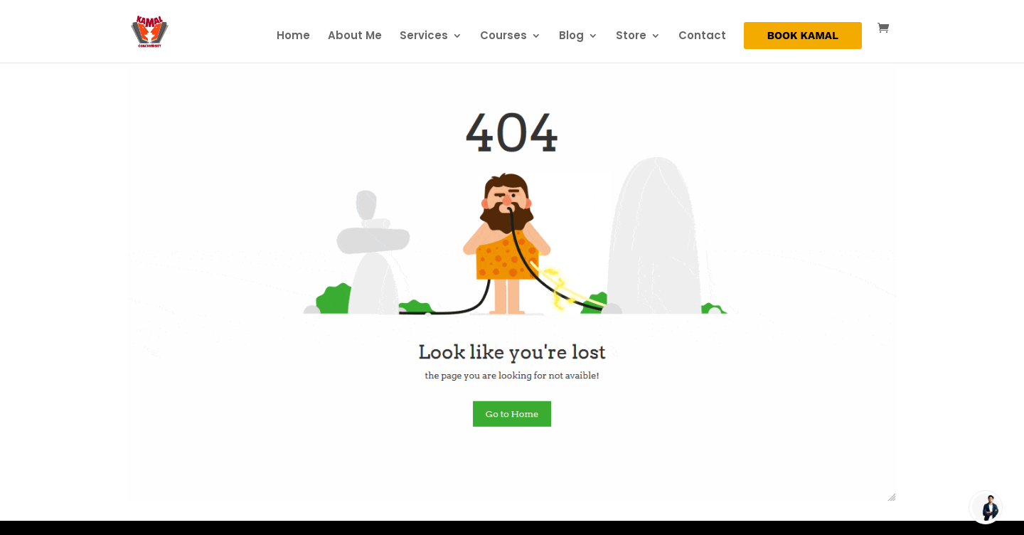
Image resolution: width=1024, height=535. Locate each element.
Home (293, 37)
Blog (571, 37)
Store (631, 37)
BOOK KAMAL (802, 36)
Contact (702, 37)
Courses (503, 37)
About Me (355, 37)
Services (424, 37)
